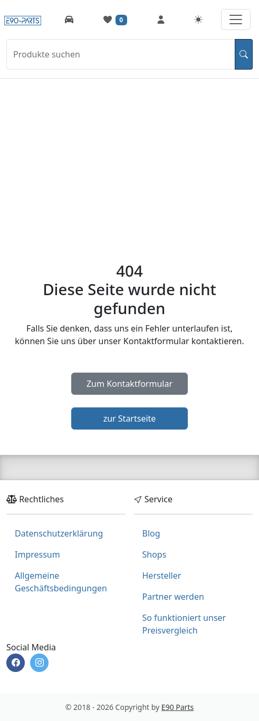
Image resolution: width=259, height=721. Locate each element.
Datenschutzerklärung (59, 533)
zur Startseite (129, 418)
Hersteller (161, 575)
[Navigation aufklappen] (236, 19)
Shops (154, 554)
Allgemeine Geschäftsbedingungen (61, 582)
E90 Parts (177, 707)
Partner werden (173, 596)
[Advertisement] (129, 157)
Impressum (37, 554)
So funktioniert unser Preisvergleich (184, 624)
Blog (151, 533)
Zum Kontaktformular (129, 383)
